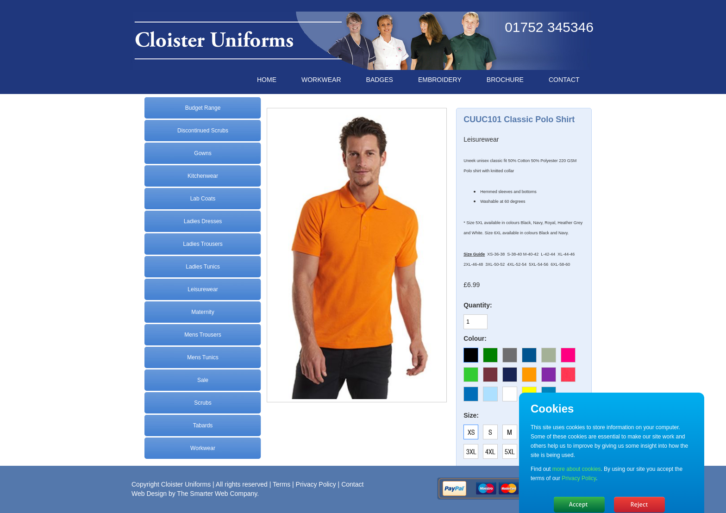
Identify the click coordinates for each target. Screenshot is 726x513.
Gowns (202, 153)
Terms (281, 484)
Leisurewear (203, 289)
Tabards (203, 425)
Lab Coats (203, 198)
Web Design (149, 493)
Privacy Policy (316, 484)
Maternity (202, 312)
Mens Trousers (202, 335)
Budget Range (203, 108)
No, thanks (639, 505)
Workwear (202, 448)
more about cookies (576, 469)
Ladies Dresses (203, 221)
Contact (352, 484)
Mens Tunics (202, 357)
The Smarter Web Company (217, 493)
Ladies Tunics (202, 266)
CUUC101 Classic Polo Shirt (519, 119)
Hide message (579, 505)
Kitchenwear (203, 176)
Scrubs (202, 403)
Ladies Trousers (202, 244)
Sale (202, 380)
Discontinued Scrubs (202, 130)
